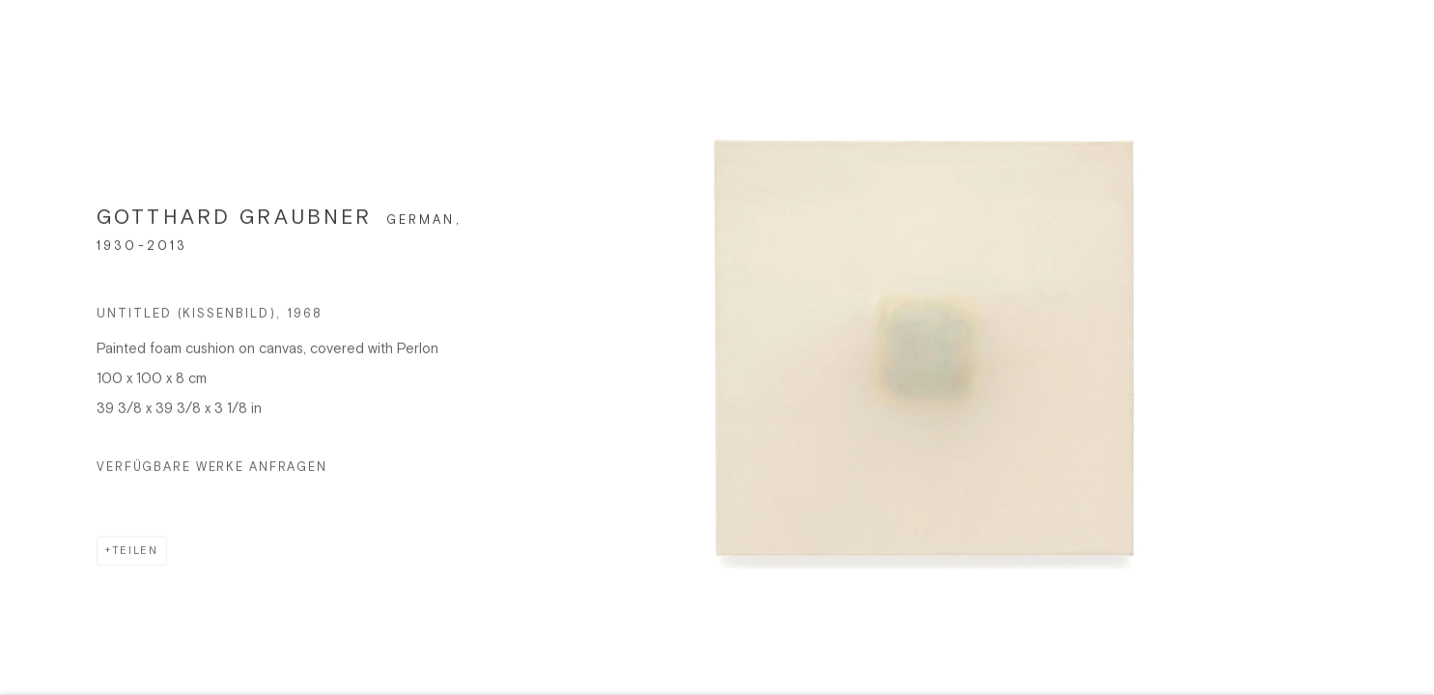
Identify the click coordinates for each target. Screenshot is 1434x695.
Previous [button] (41, 347)
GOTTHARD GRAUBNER (235, 224)
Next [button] (1392, 347)
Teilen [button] (135, 557)
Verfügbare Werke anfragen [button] (212, 473)
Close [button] (1401, 43)
